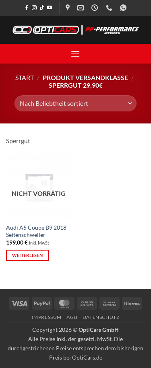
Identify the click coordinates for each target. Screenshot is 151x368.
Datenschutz (101, 317)
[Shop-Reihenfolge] (75, 103)
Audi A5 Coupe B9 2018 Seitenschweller (36, 231)
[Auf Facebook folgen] (26, 8)
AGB (71, 317)
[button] (75, 54)
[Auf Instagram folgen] (34, 8)
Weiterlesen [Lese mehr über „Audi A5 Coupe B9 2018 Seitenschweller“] (27, 255)
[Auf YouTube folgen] (49, 8)
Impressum (47, 317)
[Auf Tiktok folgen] (41, 8)
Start (24, 77)
